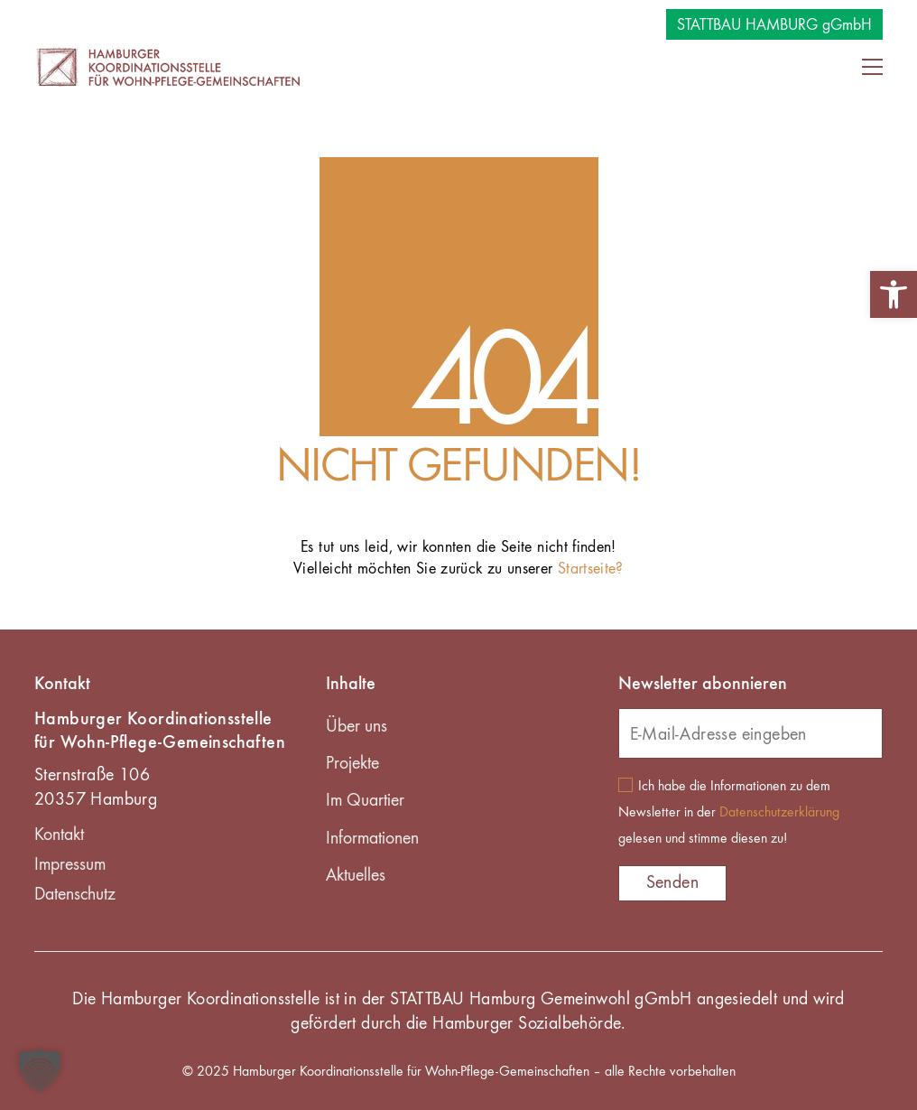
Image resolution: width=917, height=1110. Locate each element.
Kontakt (59, 835)
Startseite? (591, 569)
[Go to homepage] (169, 66)
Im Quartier (365, 801)
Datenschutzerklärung (779, 813)
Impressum (70, 865)
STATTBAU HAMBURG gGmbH (774, 25)
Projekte (352, 764)
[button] (893, 294)
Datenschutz (75, 895)
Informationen (372, 839)
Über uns (356, 727)
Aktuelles (355, 876)
